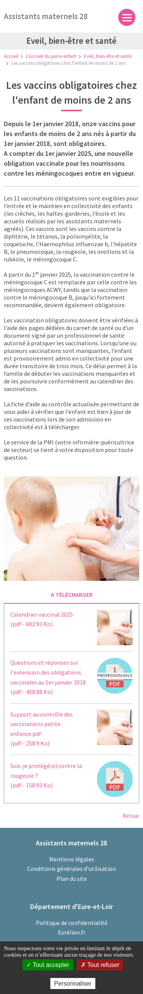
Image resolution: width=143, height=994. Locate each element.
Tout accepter (47, 965)
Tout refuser (100, 965)
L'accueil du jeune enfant (51, 56)
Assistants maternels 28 (46, 16)
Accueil (11, 56)
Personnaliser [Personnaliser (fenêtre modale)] (73, 983)
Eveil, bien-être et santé (107, 56)
